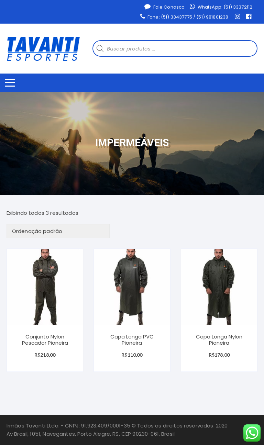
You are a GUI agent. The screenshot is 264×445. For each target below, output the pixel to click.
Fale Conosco (164, 6)
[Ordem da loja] (58, 231)
